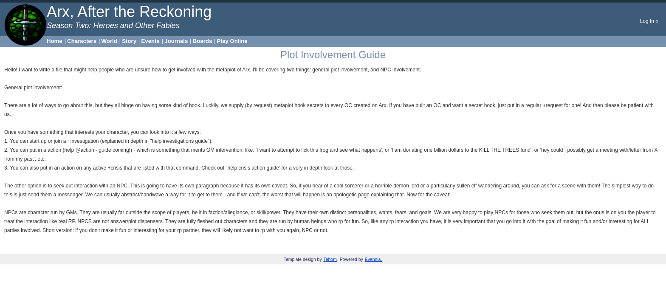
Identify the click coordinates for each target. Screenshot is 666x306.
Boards (202, 41)
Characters (81, 41)
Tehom (330, 259)
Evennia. (373, 259)
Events (150, 41)
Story (129, 41)
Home (54, 41)
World (109, 41)
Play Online (232, 41)
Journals (176, 41)
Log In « (649, 21)
